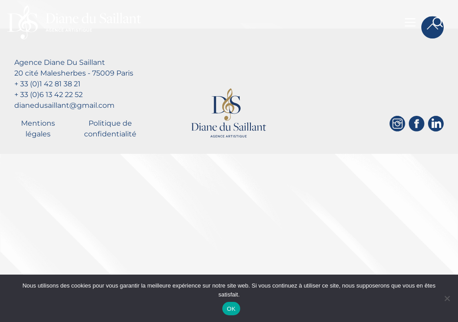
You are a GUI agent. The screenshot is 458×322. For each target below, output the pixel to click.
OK (231, 308)
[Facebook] (416, 123)
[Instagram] (397, 123)
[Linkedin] (436, 123)
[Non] (446, 298)
